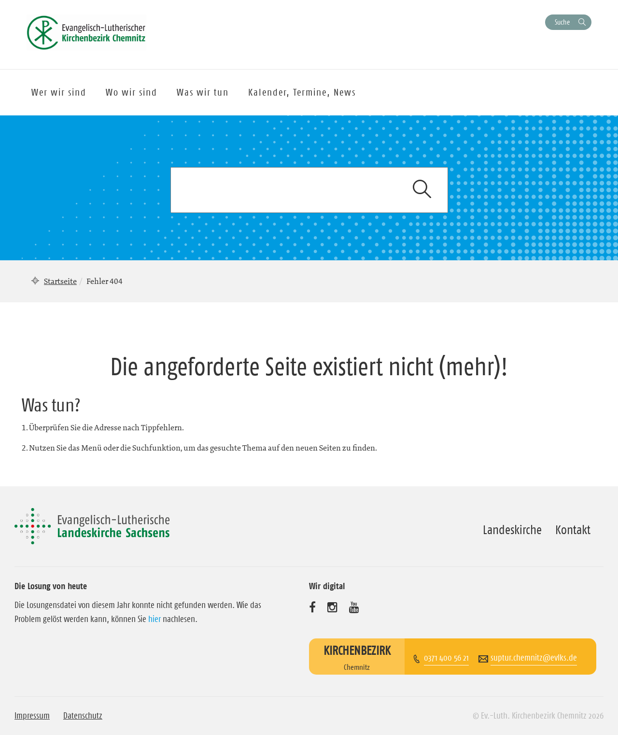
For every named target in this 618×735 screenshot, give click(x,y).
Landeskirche (512, 529)
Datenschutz (82, 715)
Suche (562, 22)
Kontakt (572, 529)
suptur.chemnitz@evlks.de (534, 657)
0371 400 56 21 (446, 657)
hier (154, 619)
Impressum (32, 715)
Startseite (60, 281)
